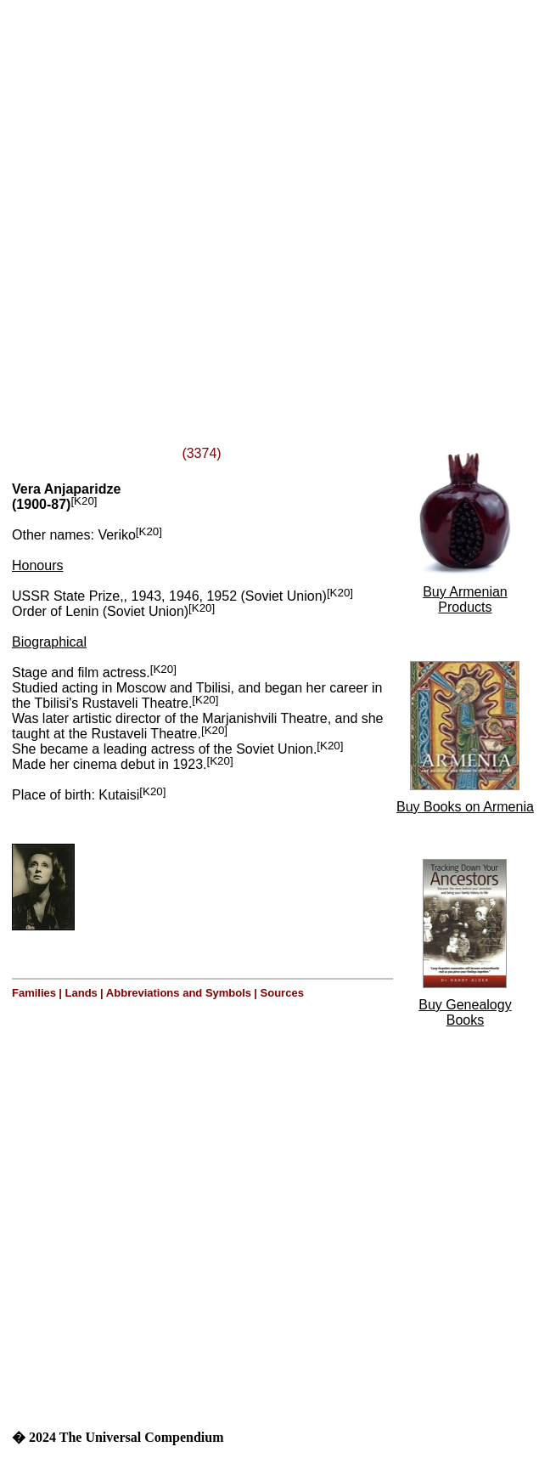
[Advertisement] (195, 202)
